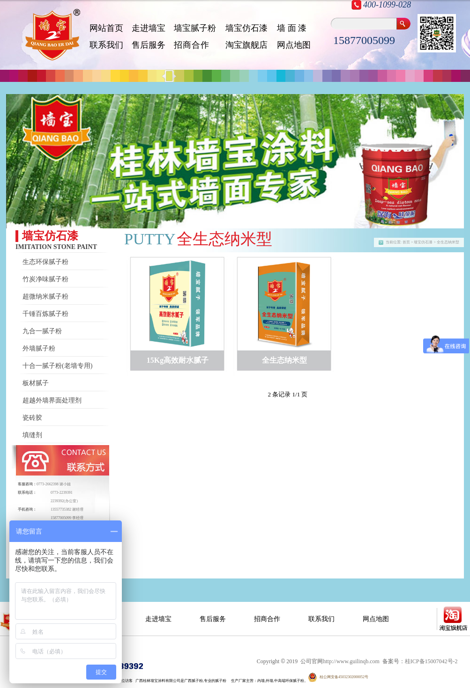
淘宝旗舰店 (246, 45)
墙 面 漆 (291, 28)
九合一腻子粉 (42, 331)
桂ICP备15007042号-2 (431, 661)
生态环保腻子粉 (45, 261)
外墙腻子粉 (38, 348)
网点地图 (294, 45)
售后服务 (148, 45)
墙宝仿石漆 (246, 28)
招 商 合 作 (191, 45)
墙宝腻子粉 (195, 28)
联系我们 (106, 45)
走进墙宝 (148, 28)
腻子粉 (220, 681)
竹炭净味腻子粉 (45, 279)
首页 (406, 242)
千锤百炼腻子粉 (45, 313)
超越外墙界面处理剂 (52, 400)
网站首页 (106, 28)
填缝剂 (32, 435)
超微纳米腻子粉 (45, 296)
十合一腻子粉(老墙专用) (57, 365)
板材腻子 (35, 383)
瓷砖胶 (32, 417)
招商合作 (267, 618)
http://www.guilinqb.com (351, 661)
